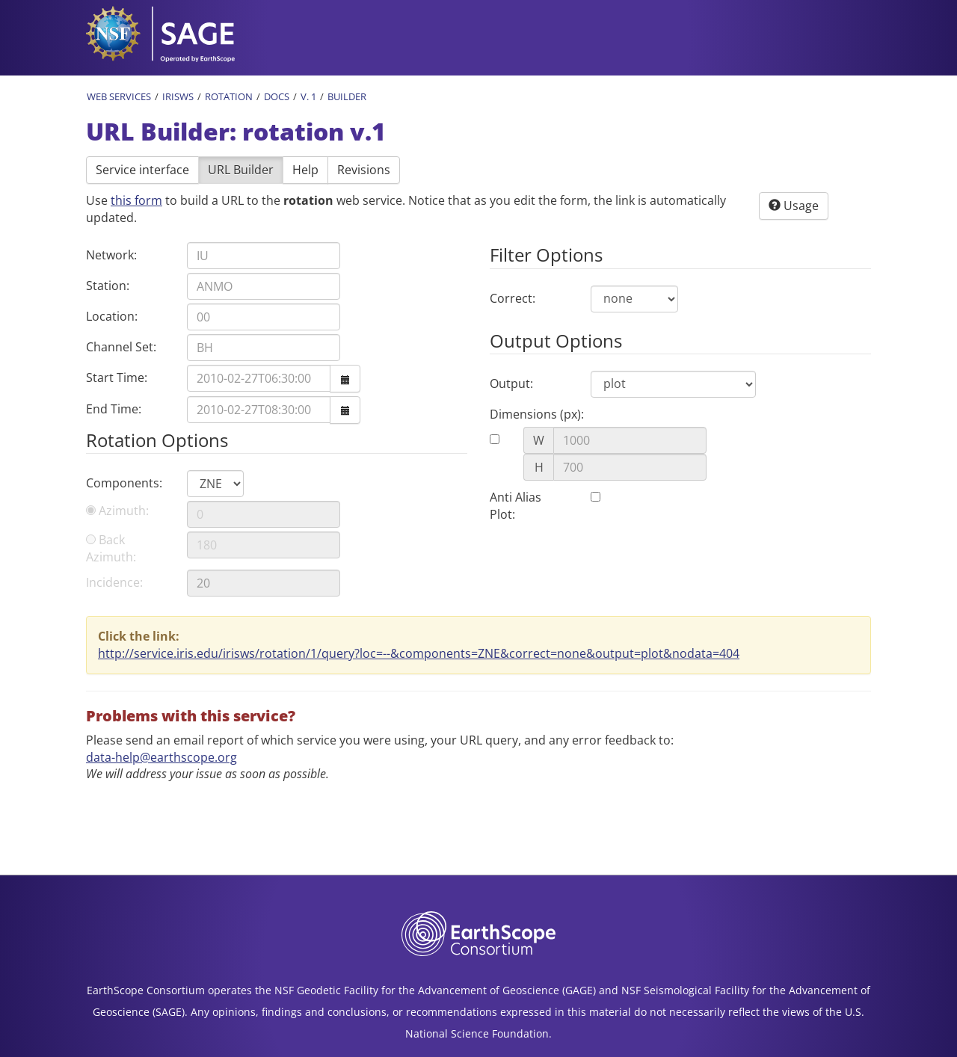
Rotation (229, 96)
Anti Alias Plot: (515, 506)
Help (305, 169)
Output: (511, 383)
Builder (346, 96)
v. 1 (308, 96)
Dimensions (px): (537, 414)
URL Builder (241, 169)
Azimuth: (117, 510)
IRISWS (178, 96)
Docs (276, 96)
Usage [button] (794, 205)
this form (136, 200)
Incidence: (114, 582)
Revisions (363, 169)
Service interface (142, 169)
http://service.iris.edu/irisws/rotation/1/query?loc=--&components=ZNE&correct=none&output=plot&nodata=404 (418, 653)
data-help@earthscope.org (161, 757)
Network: (111, 255)
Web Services (119, 96)
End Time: (113, 409)
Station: (107, 285)
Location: (112, 316)
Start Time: (116, 377)
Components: (124, 483)
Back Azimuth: (111, 548)
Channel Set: (121, 347)
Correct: (512, 298)
